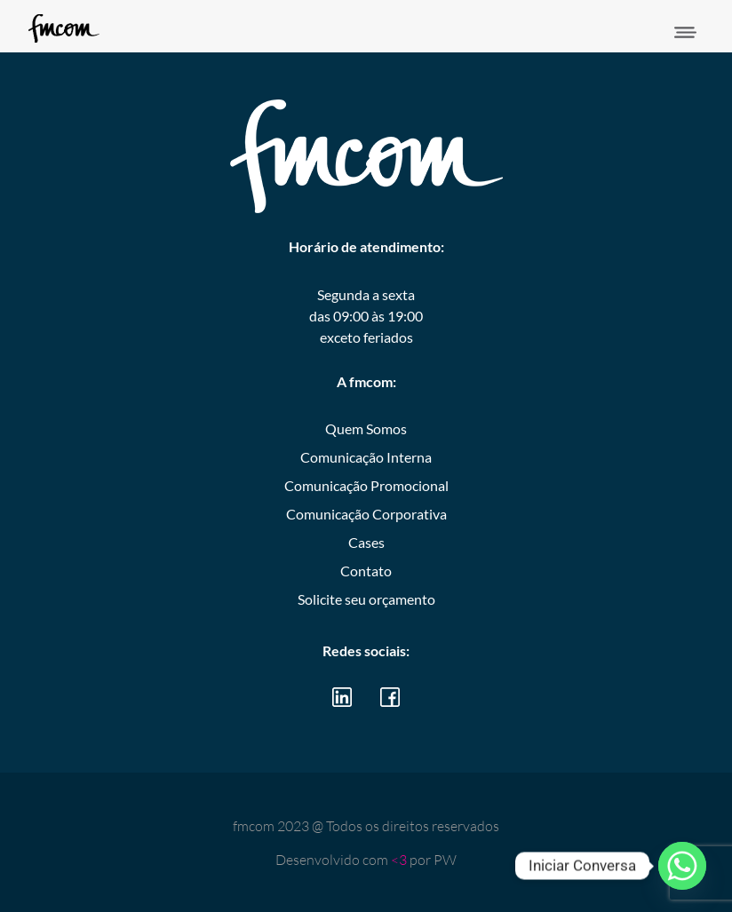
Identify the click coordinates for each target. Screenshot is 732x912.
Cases (366, 542)
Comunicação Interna (366, 456)
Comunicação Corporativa (366, 513)
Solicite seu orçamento (366, 599)
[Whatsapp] (682, 866)
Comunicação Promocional (366, 485)
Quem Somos (366, 428)
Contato (366, 570)
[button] (686, 33)
